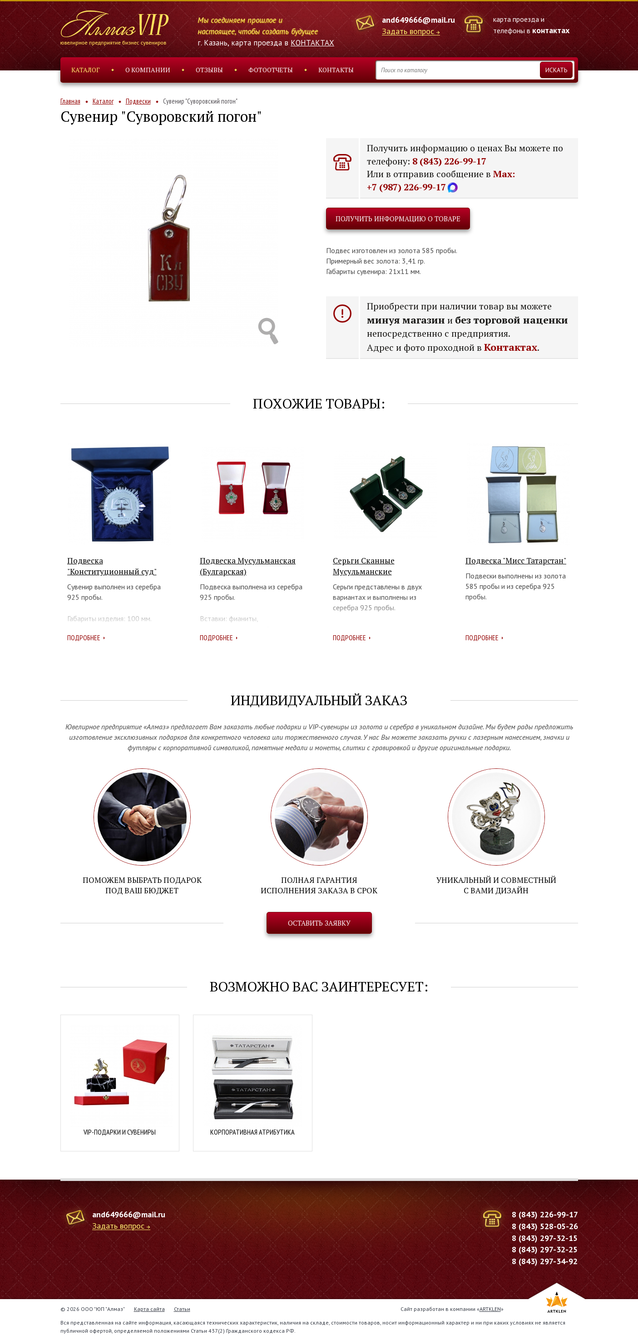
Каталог (85, 69)
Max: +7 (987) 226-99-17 (441, 180)
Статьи (182, 1308)
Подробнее (83, 637)
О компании (147, 69)
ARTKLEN (490, 1308)
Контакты (336, 69)
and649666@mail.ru (418, 20)
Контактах (510, 347)
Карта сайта (149, 1308)
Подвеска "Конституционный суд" (112, 566)
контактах (550, 30)
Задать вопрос (408, 31)
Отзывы (209, 69)
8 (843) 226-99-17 (449, 161)
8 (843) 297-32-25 (545, 1249)
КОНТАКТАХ (312, 43)
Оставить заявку (319, 922)
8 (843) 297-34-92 (545, 1260)
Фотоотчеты (270, 69)
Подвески (138, 101)
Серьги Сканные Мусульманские (364, 566)
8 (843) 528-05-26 (545, 1225)
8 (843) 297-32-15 (545, 1237)
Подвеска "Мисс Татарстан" (515, 560)
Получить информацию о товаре (398, 218)
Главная (70, 101)
